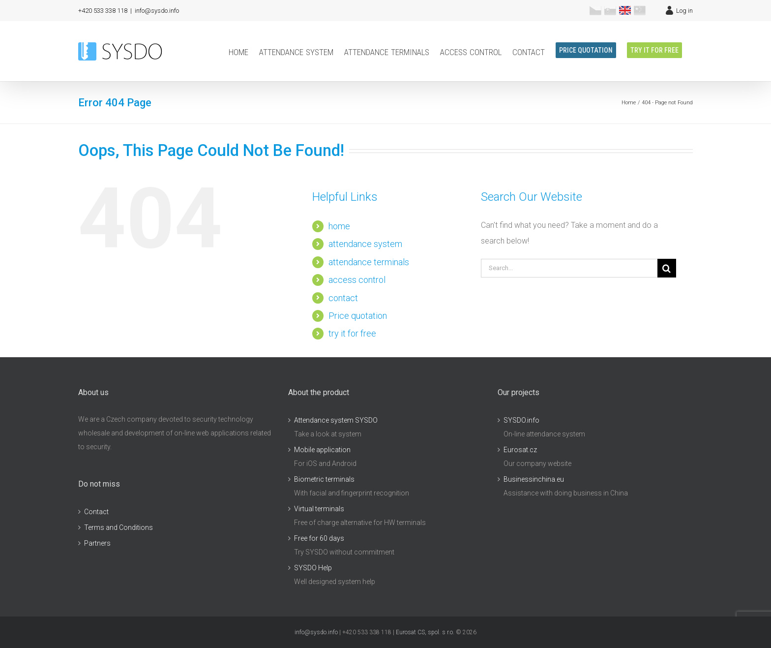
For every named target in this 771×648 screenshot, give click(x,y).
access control (357, 280)
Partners (97, 543)
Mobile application (322, 450)
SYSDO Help (313, 568)
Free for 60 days (319, 538)
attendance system (365, 244)
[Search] (666, 268)
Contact (96, 512)
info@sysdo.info (157, 10)
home (339, 226)
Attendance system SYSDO (336, 420)
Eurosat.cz (520, 450)
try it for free (352, 333)
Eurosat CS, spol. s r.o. (425, 632)
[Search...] (569, 268)
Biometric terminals (324, 479)
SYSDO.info (521, 420)
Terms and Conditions (118, 527)
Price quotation (357, 315)
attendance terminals (368, 262)
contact (343, 298)
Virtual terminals (319, 509)
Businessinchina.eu (534, 479)
